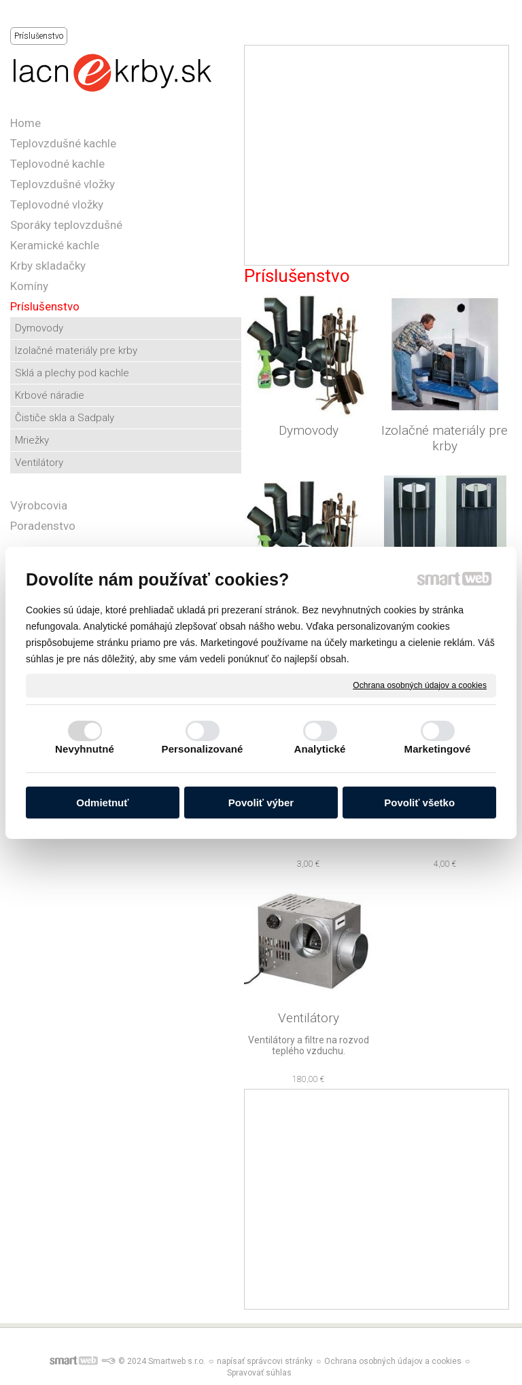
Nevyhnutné (84, 749)
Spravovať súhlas (259, 1373)
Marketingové (437, 749)
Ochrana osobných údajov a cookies (420, 684)
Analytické (319, 749)
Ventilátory (308, 1018)
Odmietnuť (102, 802)
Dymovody (308, 430)
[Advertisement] (376, 155)
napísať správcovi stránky (265, 1361)
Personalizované (202, 749)
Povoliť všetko (419, 802)
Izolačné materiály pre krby (446, 438)
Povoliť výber (261, 802)
